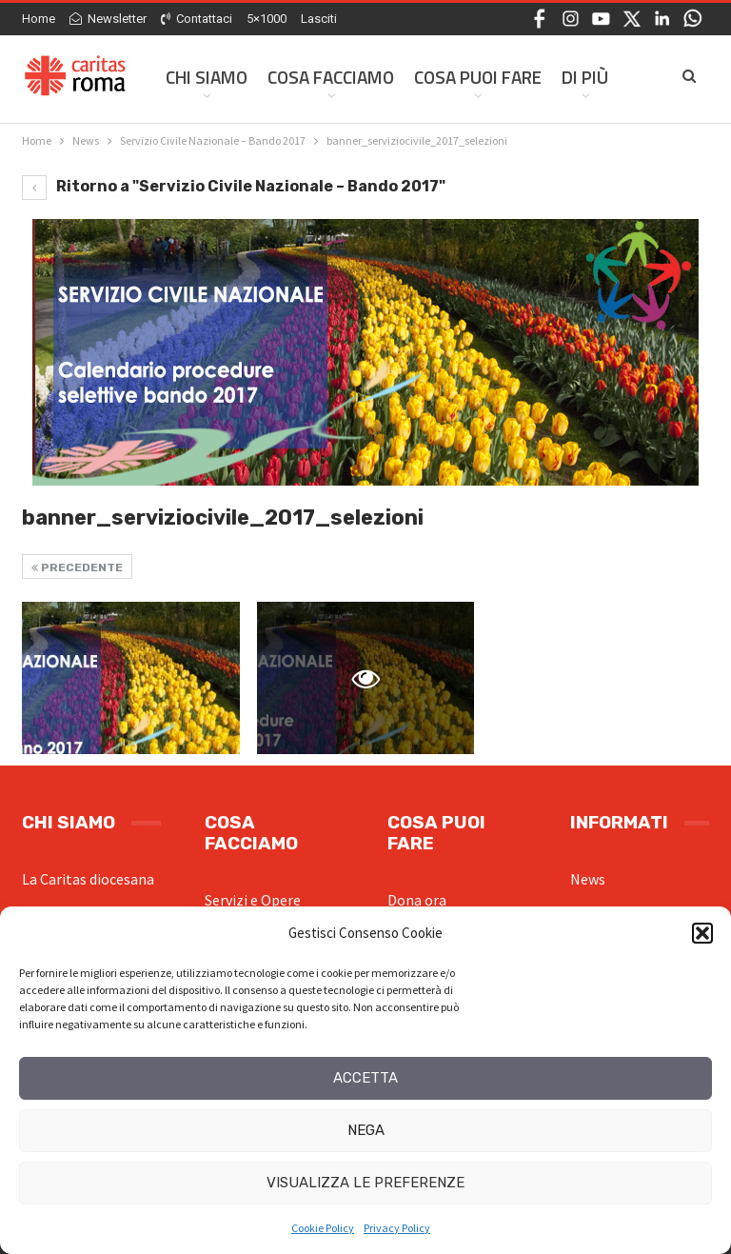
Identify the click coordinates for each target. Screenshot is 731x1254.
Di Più (585, 76)
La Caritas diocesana (88, 878)
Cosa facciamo (330, 76)
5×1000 (266, 18)
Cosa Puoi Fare (478, 76)
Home (38, 18)
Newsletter (108, 18)
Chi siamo (206, 76)
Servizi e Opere (253, 899)
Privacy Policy (397, 1228)
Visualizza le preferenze (365, 1182)
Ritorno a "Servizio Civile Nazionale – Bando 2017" (233, 186)
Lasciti (319, 18)
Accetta (365, 1077)
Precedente (77, 567)
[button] (702, 933)
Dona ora (416, 899)
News (587, 878)
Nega (366, 1130)
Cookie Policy (322, 1228)
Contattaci (196, 18)
